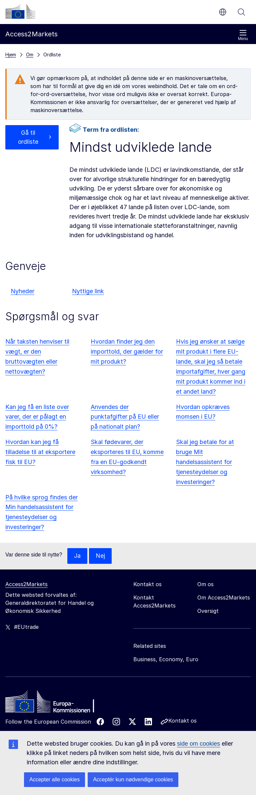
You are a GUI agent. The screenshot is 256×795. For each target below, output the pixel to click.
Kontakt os (182, 721)
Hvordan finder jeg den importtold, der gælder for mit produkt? (127, 351)
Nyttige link (88, 291)
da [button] (223, 12)
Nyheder (22, 291)
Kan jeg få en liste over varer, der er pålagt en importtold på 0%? (37, 416)
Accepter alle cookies (54, 779)
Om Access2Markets (223, 597)
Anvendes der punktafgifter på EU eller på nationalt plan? (125, 416)
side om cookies (198, 743)
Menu (243, 35)
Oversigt (208, 611)
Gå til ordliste (28, 137)
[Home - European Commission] (53, 704)
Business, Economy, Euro (165, 659)
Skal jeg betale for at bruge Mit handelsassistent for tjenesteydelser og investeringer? (205, 461)
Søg (241, 12)
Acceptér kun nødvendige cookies (133, 779)
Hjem (10, 54)
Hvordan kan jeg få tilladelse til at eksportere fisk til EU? (40, 451)
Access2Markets (26, 584)
